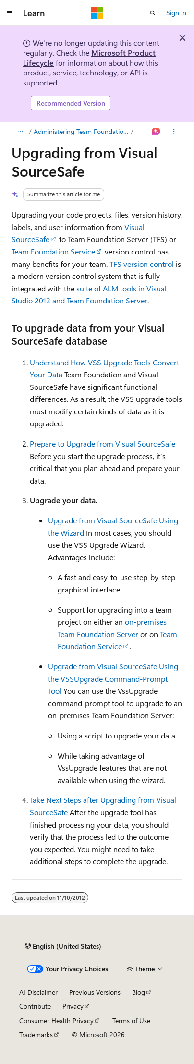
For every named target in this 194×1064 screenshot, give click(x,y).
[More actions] (174, 131)
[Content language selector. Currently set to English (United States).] (63, 946)
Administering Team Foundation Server (81, 131)
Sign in (176, 12)
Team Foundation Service (53, 251)
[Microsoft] (97, 13)
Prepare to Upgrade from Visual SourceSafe (102, 443)
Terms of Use (131, 1020)
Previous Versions (95, 992)
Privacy (73, 1006)
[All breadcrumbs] (20, 131)
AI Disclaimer (38, 992)
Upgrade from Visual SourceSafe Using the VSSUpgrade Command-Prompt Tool (113, 678)
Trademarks (36, 1034)
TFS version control (141, 264)
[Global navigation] (9, 13)
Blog (138, 992)
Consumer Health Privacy (56, 1020)
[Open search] (152, 13)
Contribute (35, 1006)
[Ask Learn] (156, 131)
